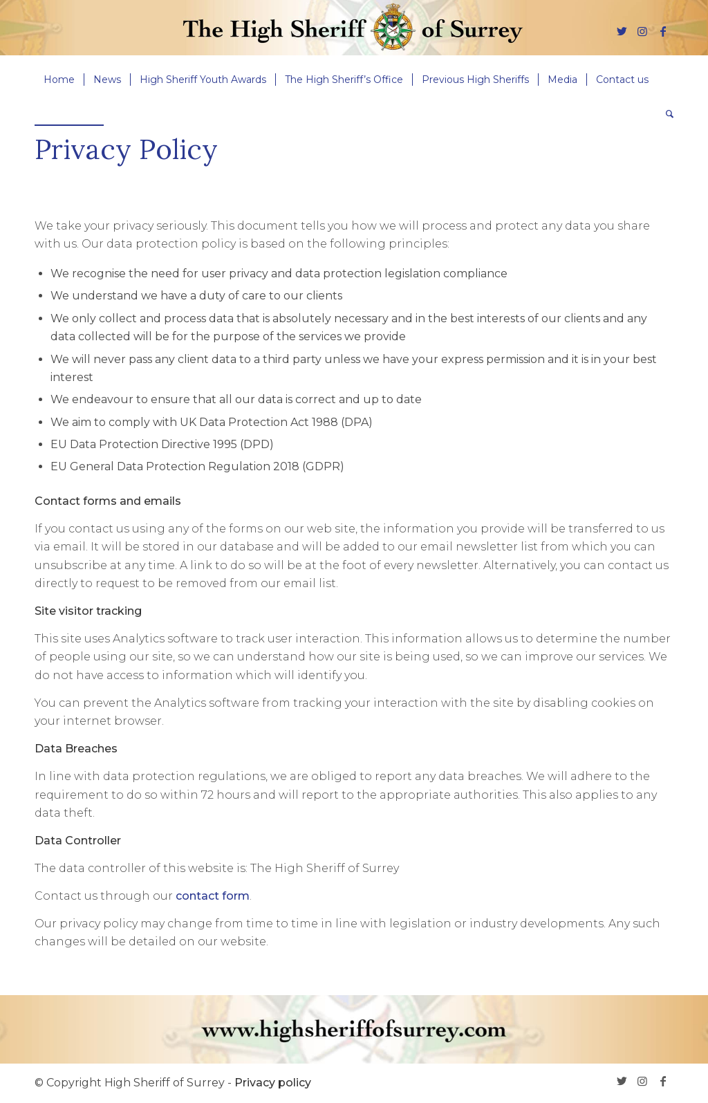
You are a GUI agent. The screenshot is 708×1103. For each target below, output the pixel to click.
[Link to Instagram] (642, 31)
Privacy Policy (126, 149)
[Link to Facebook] (663, 31)
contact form (213, 895)
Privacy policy (272, 1082)
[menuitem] (59, 79)
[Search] (665, 114)
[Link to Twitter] (621, 31)
